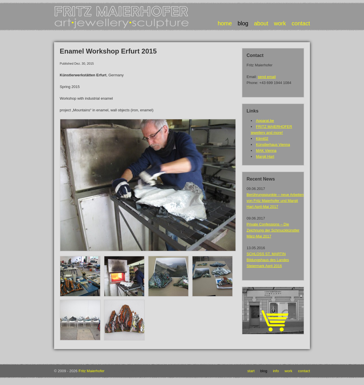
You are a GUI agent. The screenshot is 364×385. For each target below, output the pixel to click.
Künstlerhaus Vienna (273, 144)
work (280, 23)
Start (251, 371)
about (261, 23)
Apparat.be (265, 120)
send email (267, 77)
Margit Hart (265, 156)
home (225, 23)
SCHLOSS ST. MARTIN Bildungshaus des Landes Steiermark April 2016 (268, 260)
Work (288, 371)
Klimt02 (262, 138)
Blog (263, 371)
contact (301, 23)
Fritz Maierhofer (91, 371)
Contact (304, 371)
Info (276, 371)
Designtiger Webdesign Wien (134, 371)
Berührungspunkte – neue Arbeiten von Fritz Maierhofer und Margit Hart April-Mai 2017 (275, 200)
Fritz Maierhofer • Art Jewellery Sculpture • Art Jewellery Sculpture (122, 17)
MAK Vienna (266, 150)
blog (242, 23)
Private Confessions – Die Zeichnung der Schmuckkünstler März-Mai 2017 (273, 230)
